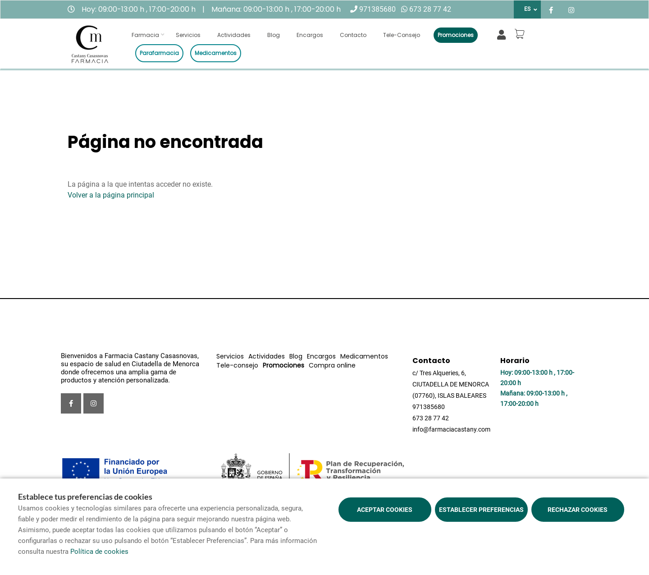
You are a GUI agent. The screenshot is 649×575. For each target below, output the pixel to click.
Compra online (332, 365)
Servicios (188, 35)
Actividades (234, 35)
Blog (273, 35)
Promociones (456, 35)
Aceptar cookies (384, 509)
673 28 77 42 (430, 9)
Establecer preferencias (481, 509)
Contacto (353, 35)
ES (527, 9)
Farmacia (145, 35)
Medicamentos (216, 53)
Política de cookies (99, 551)
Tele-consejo (401, 35)
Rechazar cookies (578, 509)
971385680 (377, 9)
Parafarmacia (159, 53)
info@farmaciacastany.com (451, 429)
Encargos (310, 35)
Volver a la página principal (111, 195)
